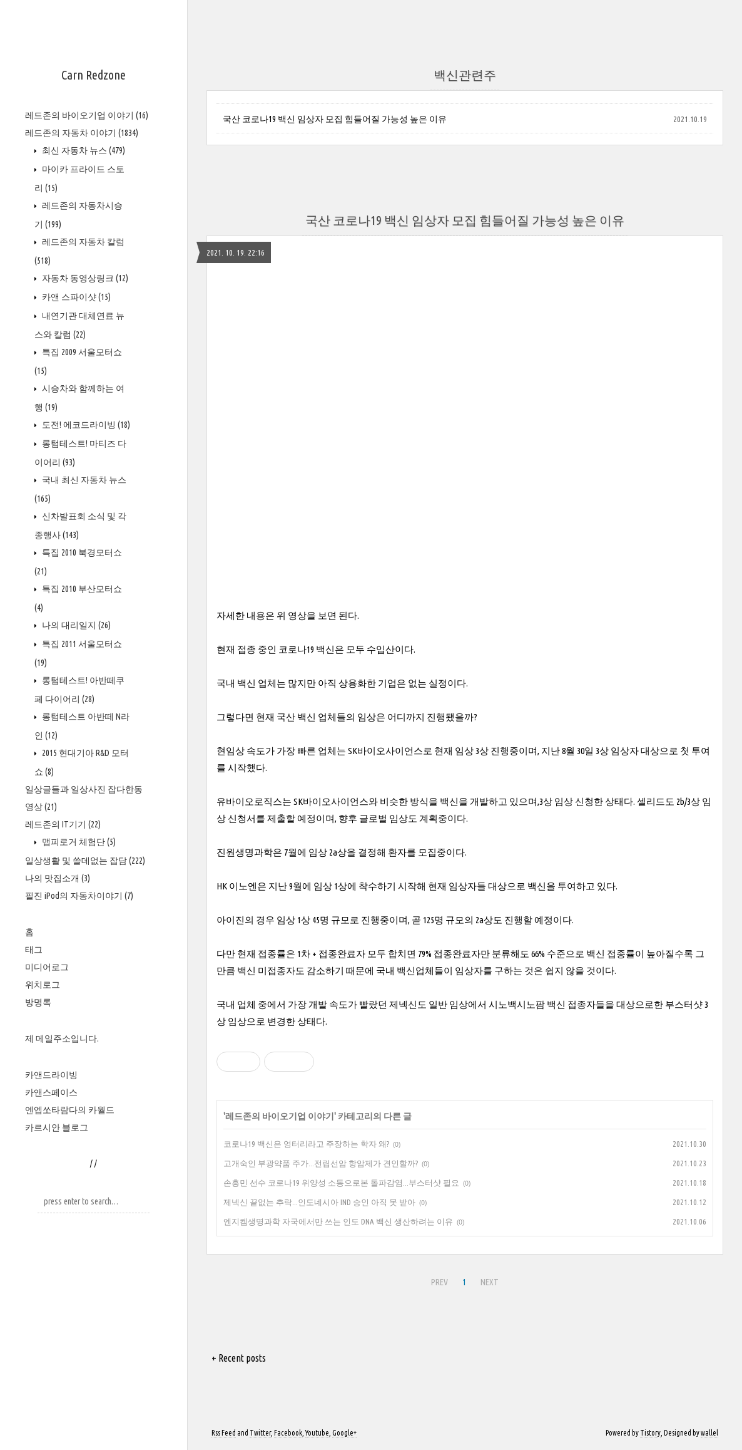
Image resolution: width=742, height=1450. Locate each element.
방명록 (38, 1002)
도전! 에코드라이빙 (85, 425)
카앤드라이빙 (51, 1075)
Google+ (344, 1433)
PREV (439, 1282)
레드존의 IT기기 (63, 824)
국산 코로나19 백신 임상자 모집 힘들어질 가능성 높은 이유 (335, 119)
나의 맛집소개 (57, 878)
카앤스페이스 (51, 1092)
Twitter (260, 1433)
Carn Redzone (93, 75)
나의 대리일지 (75, 625)
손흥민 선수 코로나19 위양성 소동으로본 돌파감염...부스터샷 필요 (341, 1182)
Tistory (650, 1433)
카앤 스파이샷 (75, 297)
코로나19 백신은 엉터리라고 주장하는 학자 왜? (306, 1143)
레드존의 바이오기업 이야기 (86, 115)
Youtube (317, 1433)
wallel (709, 1433)
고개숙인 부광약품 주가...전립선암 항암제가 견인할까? (320, 1163)
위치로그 (42, 985)
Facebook (288, 1433)
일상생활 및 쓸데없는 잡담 (85, 861)
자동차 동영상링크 (84, 278)
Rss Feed (223, 1433)
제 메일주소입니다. (62, 1038)
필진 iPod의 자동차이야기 (79, 896)
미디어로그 (47, 967)
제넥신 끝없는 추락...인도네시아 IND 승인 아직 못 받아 (319, 1202)
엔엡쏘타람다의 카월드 (69, 1110)
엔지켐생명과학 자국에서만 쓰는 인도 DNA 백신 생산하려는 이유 (338, 1221)
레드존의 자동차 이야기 (81, 133)
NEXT (489, 1282)
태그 (34, 950)
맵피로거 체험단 (78, 842)
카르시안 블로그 (56, 1127)
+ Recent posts (238, 1358)
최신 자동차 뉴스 (82, 150)
